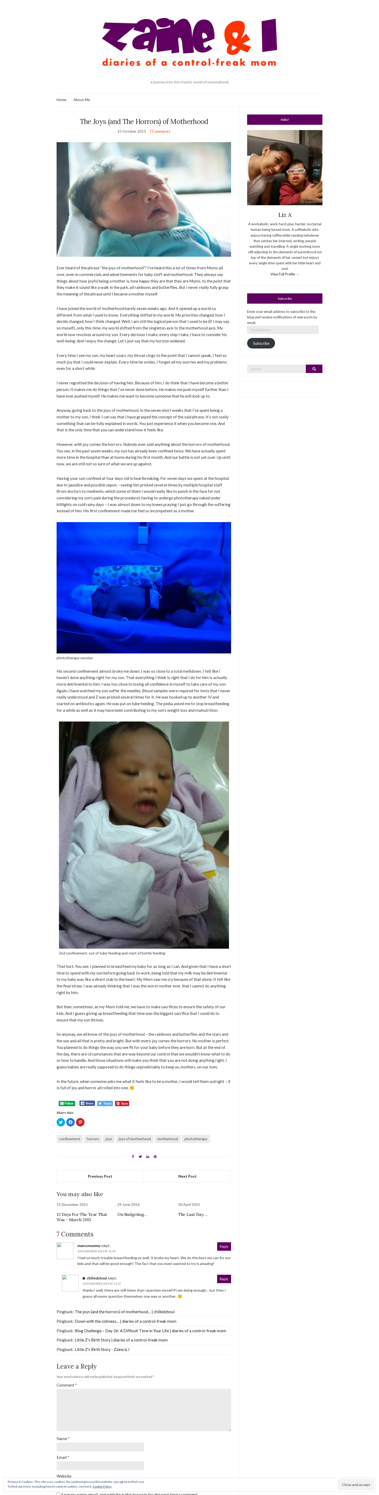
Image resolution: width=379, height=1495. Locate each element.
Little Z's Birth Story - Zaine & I (102, 1349)
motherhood (167, 1138)
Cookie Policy (102, 1486)
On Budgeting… (132, 1214)
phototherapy (195, 1138)
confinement (69, 1138)
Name (63, 1438)
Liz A (285, 214)
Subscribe (261, 343)
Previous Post (100, 1176)
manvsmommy (89, 1246)
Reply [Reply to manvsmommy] (224, 1246)
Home (61, 99)
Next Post (187, 1176)
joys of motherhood (135, 1138)
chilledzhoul (97, 1278)
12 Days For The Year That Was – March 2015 (82, 1217)
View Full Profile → (285, 274)
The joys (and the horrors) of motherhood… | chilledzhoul (124, 1311)
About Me (81, 99)
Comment (67, 1385)
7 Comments (159, 131)
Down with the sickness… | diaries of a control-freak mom (125, 1321)
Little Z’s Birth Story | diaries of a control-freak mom (121, 1340)
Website (64, 1476)
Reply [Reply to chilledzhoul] (224, 1279)
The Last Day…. (192, 1214)
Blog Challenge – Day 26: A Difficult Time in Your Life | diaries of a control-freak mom (150, 1330)
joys (109, 1138)
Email (63, 1457)
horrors (93, 1138)
